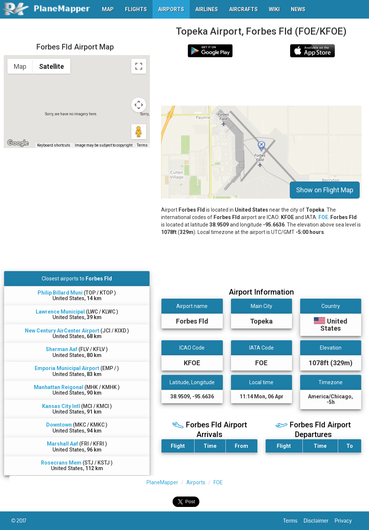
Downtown (59, 425)
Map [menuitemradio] (20, 66)
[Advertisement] (261, 81)
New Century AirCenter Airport (62, 331)
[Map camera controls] (138, 104)
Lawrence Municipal (60, 312)
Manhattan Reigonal (58, 387)
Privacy (346, 520)
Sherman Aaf (61, 349)
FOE (323, 217)
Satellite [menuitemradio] (51, 66)
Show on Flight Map (324, 190)
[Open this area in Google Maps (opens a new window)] (18, 143)
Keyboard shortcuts (53, 145)
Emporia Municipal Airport (67, 368)
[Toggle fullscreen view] (138, 66)
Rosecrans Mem (61, 463)
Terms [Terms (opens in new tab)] (142, 145)
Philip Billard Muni (60, 293)
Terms (293, 520)
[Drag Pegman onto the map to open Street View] (138, 131)
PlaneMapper (162, 482)
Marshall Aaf (62, 444)
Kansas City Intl (61, 406)
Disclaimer (319, 520)
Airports (195, 482)
